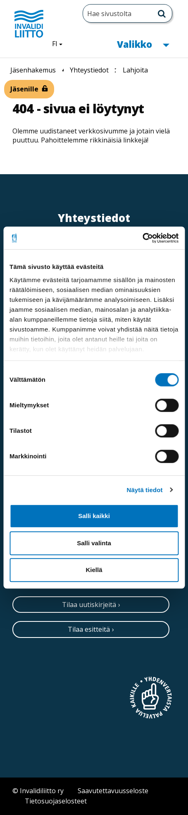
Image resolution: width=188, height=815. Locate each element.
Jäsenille (24, 88)
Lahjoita (135, 70)
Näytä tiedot (145, 489)
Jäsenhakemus (33, 70)
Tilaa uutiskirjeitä (89, 604)
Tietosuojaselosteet (56, 801)
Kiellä (94, 569)
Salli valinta (94, 542)
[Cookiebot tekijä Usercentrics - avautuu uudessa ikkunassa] (142, 238)
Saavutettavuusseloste (113, 790)
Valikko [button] (143, 43)
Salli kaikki (94, 515)
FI (60, 43)
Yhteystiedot (89, 70)
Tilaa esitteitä (89, 629)
